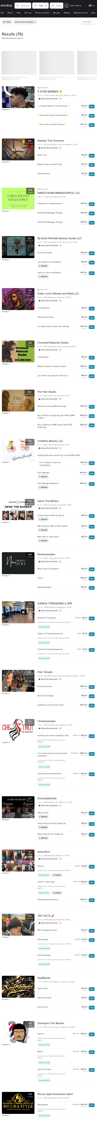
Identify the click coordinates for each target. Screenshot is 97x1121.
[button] (23, 6)
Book (91, 106)
